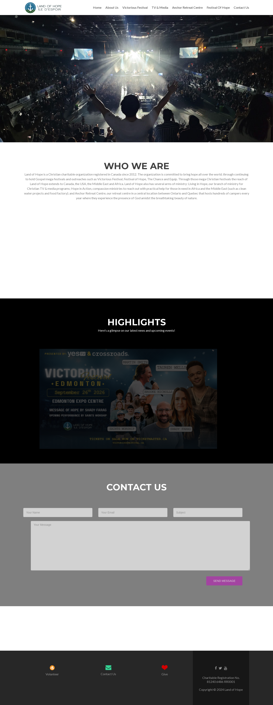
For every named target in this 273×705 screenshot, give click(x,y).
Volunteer (52, 674)
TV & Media (160, 7)
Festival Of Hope (218, 7)
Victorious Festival (135, 7)
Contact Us (241, 7)
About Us (111, 7)
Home (97, 7)
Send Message (217, 580)
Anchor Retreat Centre (187, 7)
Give (164, 674)
